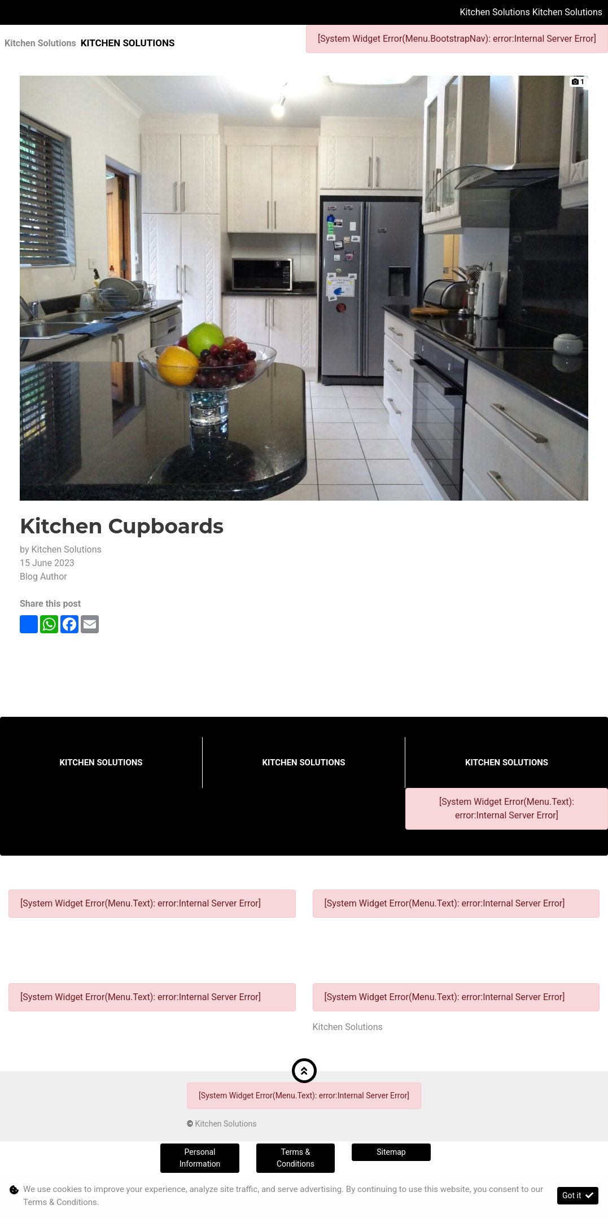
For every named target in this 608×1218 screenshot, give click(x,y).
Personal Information (200, 1157)
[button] (304, 1070)
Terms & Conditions (295, 1157)
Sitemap (391, 1151)
